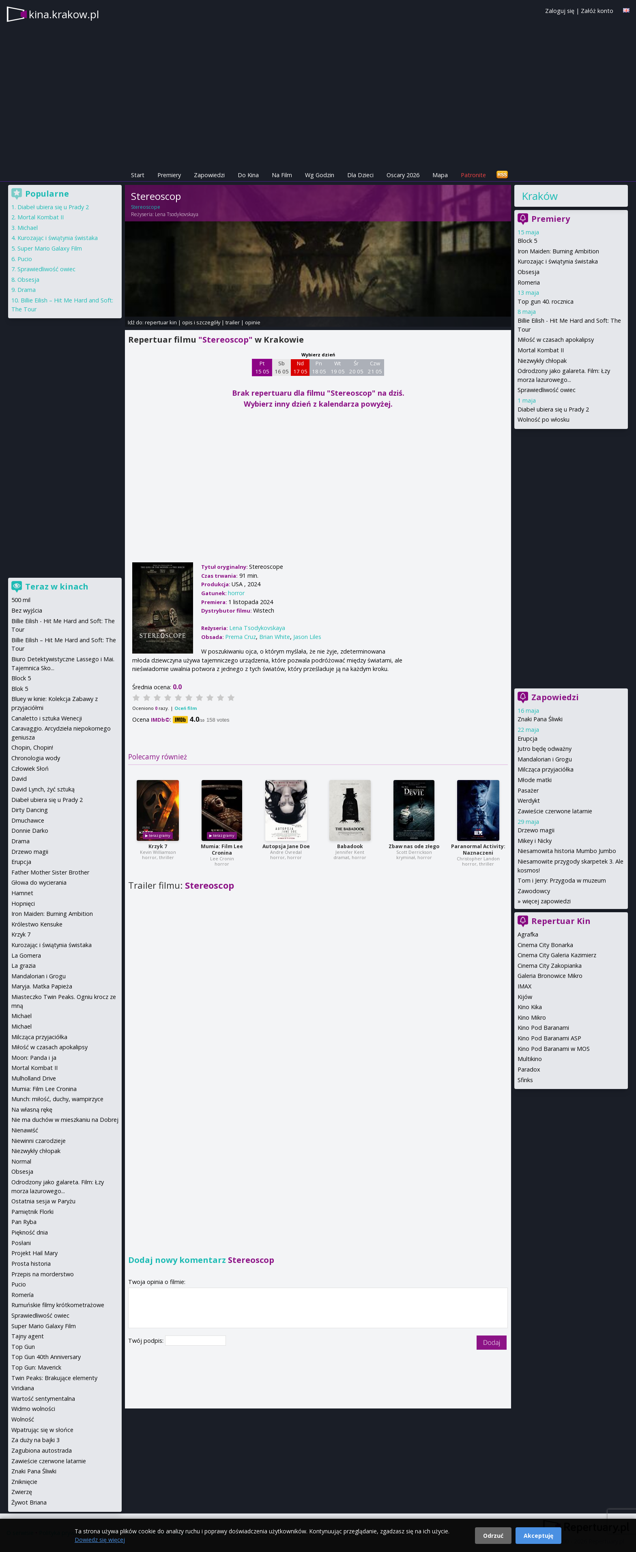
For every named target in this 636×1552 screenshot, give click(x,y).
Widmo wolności (33, 1409)
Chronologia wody (35, 758)
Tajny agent (27, 1336)
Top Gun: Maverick (36, 1367)
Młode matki (535, 780)
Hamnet (22, 893)
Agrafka (528, 934)
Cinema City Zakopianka (550, 965)
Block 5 (527, 240)
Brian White (274, 637)
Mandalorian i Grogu (545, 759)
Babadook (350, 846)
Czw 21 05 (375, 367)
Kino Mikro (532, 1017)
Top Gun (23, 1346)
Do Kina (248, 175)
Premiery (169, 175)
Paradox (529, 1069)
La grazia (23, 965)
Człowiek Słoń (30, 768)
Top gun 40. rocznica (546, 301)
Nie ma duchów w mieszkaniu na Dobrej (64, 1119)
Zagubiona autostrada (41, 1450)
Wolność (22, 1419)
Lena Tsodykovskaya (176, 214)
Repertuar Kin (561, 920)
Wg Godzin (319, 175)
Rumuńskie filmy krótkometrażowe (57, 1305)
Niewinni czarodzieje (38, 1141)
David (19, 778)
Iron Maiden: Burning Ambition (558, 251)
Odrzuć (493, 1535)
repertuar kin (161, 322)
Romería (22, 1295)
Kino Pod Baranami (543, 1027)
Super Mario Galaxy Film (49, 248)
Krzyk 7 (157, 846)
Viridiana (22, 1388)
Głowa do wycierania (39, 882)
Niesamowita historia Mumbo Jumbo (567, 851)
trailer (233, 322)
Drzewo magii (536, 830)
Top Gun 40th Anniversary (46, 1357)
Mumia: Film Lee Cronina (222, 849)
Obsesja (528, 272)
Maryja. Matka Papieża (41, 986)
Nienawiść (24, 1130)
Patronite (473, 175)
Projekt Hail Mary (34, 1253)
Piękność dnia (29, 1232)
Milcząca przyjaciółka (546, 769)
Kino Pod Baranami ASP (549, 1038)
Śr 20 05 (356, 367)
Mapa (440, 175)
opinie (252, 322)
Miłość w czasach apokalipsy (556, 339)
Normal (21, 1161)
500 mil (20, 600)
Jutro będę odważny (545, 748)
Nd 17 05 (300, 367)
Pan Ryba (24, 1222)
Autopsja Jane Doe (286, 846)
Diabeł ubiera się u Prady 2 (553, 409)
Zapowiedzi (209, 175)
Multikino (530, 1059)
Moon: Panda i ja (33, 1057)
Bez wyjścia (26, 610)
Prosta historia (31, 1263)
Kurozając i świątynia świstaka (558, 261)
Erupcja (527, 738)
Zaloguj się (559, 11)
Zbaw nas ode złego (414, 846)
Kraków (540, 196)
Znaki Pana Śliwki (540, 719)
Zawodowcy (534, 891)
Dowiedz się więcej (100, 1539)
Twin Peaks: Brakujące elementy (54, 1378)
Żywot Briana (29, 1502)
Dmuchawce (27, 820)
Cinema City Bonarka (545, 945)
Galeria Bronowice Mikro (550, 976)
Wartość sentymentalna (43, 1398)
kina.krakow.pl (64, 14)
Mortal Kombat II (541, 350)
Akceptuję (538, 1535)
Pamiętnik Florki (32, 1211)
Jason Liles (307, 637)
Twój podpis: (146, 1340)
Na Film (282, 175)
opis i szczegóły (201, 322)
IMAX (524, 986)
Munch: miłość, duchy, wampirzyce (57, 1099)
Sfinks (525, 1080)
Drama (26, 290)
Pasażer (528, 790)
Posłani (21, 1243)
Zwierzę (21, 1492)
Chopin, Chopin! (32, 747)
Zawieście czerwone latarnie (555, 811)
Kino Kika (530, 1007)
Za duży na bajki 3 (35, 1440)
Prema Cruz (240, 637)
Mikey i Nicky (535, 841)
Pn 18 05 (319, 367)
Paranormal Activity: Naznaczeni (478, 849)
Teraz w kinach (56, 586)
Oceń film (185, 708)
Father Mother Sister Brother (50, 872)
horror (236, 593)
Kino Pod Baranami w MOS (554, 1049)
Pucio (24, 259)
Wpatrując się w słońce (42, 1430)
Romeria (529, 282)
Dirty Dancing (29, 810)
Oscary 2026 (403, 175)
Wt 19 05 (338, 367)
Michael (27, 228)
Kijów (525, 997)
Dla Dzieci (360, 175)
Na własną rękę (31, 1109)
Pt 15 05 (262, 367)
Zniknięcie (24, 1482)
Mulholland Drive (33, 1078)
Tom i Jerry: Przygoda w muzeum (562, 880)
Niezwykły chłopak (542, 360)
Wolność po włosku (543, 419)
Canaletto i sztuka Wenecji (46, 718)
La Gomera (26, 955)
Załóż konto (597, 11)
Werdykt (529, 800)
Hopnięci (23, 903)
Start (137, 175)
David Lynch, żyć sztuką (43, 789)
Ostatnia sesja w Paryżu (43, 1201)
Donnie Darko (29, 830)
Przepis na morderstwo (42, 1274)
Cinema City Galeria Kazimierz (557, 955)
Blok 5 (19, 688)
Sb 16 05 (282, 367)
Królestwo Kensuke (36, 924)
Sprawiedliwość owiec (547, 390)
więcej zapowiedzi (546, 901)
